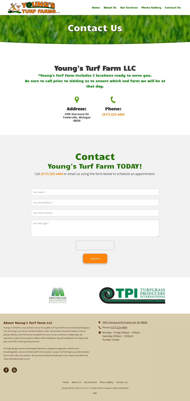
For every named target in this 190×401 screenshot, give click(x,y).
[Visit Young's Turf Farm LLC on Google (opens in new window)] (14, 370)
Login (95, 393)
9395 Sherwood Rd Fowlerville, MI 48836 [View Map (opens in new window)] (124, 322)
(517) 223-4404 (119, 327)
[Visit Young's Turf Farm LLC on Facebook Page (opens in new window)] (6, 370)
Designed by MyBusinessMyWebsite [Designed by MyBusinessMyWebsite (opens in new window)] (116, 388)
